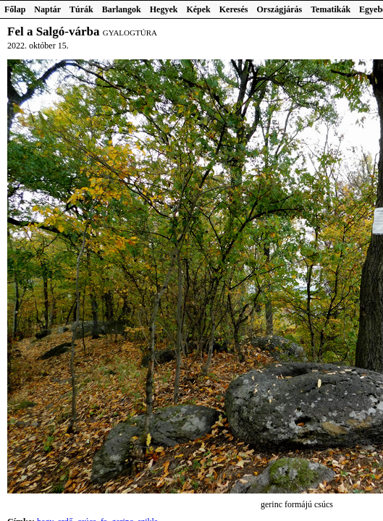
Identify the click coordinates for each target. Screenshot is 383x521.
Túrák (81, 9)
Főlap (14, 9)
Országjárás (280, 9)
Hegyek (164, 9)
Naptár (47, 9)
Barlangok (121, 9)
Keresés (233, 9)
